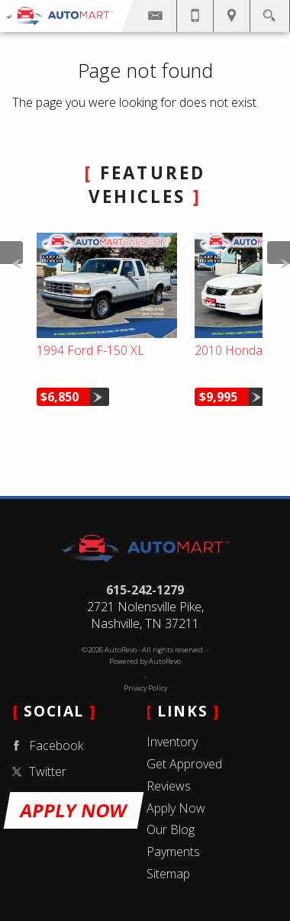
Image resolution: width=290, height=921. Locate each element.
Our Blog (171, 829)
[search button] (269, 11)
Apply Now (176, 808)
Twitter (36, 771)
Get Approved (184, 763)
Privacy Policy (145, 688)
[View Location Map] (231, 16)
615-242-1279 (145, 589)
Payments (173, 851)
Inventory (172, 741)
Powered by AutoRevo (145, 661)
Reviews (169, 786)
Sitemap (168, 873)
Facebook (45, 745)
